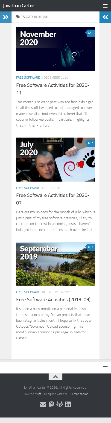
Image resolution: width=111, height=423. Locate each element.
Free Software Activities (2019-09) (53, 300)
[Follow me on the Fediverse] (51, 404)
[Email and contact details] (43, 404)
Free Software (28, 78)
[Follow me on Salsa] (59, 404)
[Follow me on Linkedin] (68, 404)
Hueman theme (78, 394)
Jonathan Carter (18, 5)
